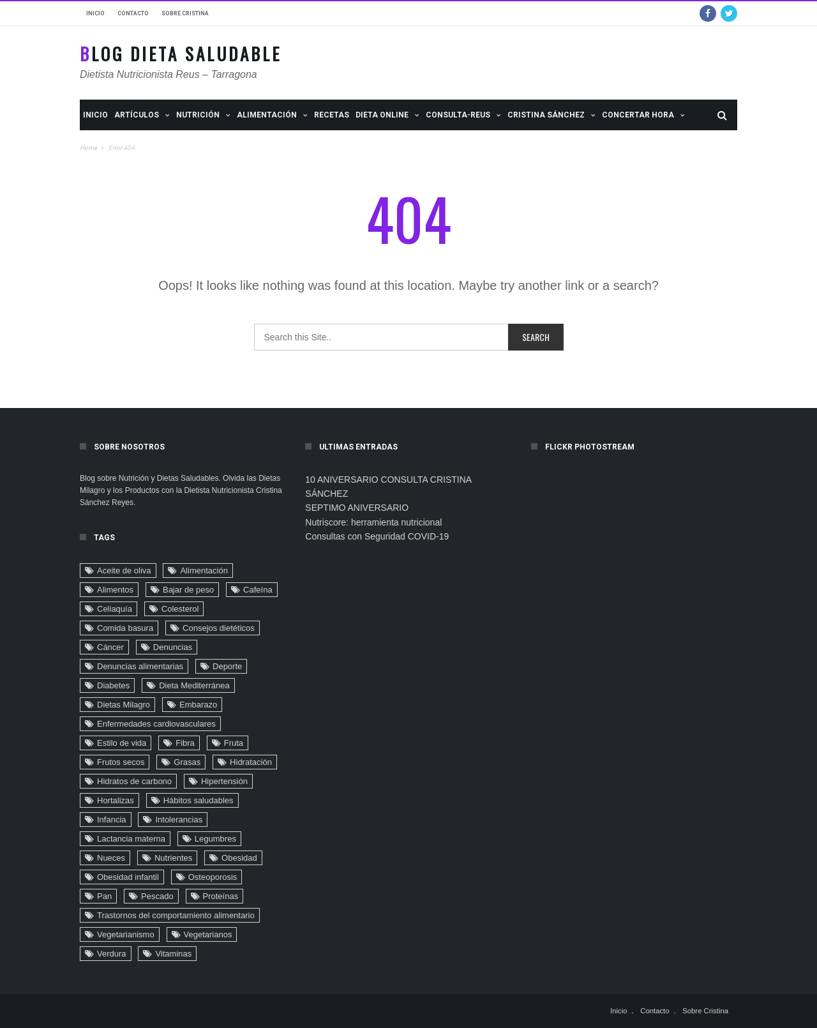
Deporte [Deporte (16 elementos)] (227, 666)
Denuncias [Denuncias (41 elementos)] (172, 647)
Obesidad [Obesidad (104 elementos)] (239, 858)
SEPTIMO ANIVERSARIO (356, 508)
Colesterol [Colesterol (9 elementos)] (180, 609)
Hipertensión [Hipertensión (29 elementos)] (224, 781)
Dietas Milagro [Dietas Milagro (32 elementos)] (123, 704)
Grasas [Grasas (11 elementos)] (187, 762)
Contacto (133, 13)
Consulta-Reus (458, 114)
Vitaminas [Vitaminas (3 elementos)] (173, 953)
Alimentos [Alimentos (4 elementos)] (115, 589)
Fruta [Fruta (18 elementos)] (233, 743)
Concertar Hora (638, 114)
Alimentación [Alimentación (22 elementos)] (203, 570)
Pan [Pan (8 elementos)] (104, 896)
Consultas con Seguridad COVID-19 (377, 536)
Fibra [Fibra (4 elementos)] (185, 743)
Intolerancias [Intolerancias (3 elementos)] (178, 819)
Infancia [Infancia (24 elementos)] (111, 819)
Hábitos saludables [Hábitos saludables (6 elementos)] (198, 800)
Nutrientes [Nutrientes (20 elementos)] (173, 858)
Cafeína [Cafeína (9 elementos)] (258, 589)
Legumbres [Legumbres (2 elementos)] (215, 838)
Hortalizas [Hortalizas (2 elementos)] (115, 800)
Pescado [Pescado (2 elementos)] (157, 896)
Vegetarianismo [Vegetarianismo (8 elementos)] (125, 934)
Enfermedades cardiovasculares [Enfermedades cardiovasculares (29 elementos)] (156, 724)
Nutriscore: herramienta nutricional (373, 522)
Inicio (95, 13)
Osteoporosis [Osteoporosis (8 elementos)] (212, 877)
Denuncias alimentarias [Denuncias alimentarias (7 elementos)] (140, 666)
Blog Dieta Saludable (180, 54)
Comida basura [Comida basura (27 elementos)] (125, 628)
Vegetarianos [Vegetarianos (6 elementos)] (208, 934)
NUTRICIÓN (198, 114)
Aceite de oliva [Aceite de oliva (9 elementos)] (124, 570)
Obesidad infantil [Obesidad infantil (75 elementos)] (128, 877)
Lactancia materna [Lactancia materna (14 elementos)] (131, 838)
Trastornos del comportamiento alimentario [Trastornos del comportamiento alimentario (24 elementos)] (176, 915)
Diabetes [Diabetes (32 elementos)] (113, 685)
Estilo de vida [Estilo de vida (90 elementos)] (121, 743)
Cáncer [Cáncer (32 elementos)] (110, 647)
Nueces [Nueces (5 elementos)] (111, 858)
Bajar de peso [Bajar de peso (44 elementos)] (188, 589)
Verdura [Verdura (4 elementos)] (111, 953)
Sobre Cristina (185, 13)
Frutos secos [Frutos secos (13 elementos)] (120, 762)
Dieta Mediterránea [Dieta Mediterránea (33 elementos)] (194, 685)
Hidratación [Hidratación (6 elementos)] (251, 762)
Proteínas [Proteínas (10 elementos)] (221, 896)
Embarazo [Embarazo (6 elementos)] (198, 704)
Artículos (136, 114)
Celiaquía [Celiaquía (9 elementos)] (114, 609)
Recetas (331, 114)
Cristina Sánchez (546, 114)
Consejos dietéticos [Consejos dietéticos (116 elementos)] (219, 628)
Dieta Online (382, 114)
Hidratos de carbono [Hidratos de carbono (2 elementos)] (134, 781)
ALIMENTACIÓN (267, 114)
